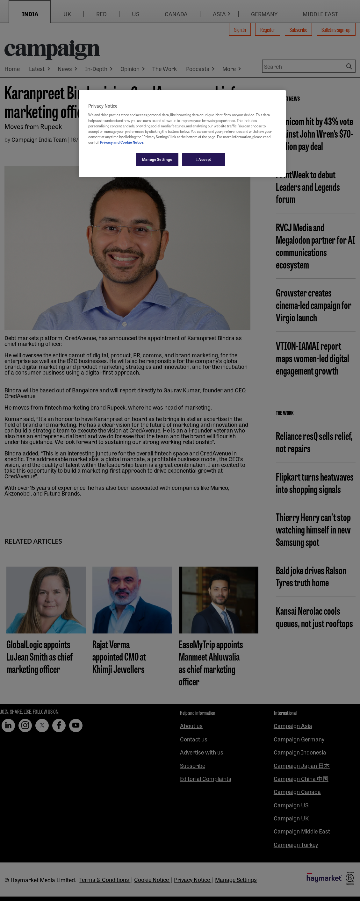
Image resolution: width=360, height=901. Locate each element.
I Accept (203, 159)
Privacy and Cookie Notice (121, 142)
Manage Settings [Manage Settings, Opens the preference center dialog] (157, 159)
